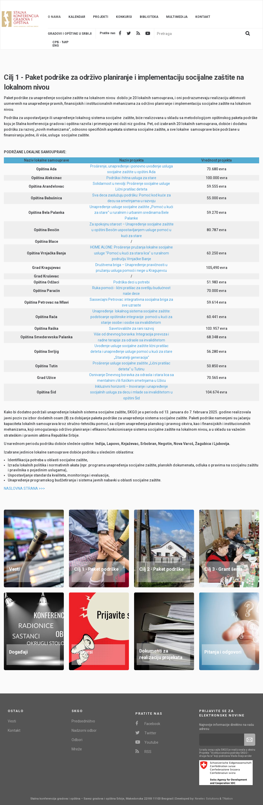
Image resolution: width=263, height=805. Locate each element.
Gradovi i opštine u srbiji (70, 33)
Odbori (77, 740)
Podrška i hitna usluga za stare (131, 178)
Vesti (12, 721)
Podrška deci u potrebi (131, 282)
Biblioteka (149, 17)
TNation (227, 798)
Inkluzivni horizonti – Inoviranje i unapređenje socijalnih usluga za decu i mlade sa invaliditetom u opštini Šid (131, 392)
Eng (55, 45)
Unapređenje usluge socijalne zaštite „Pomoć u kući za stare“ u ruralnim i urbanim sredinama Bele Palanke (131, 213)
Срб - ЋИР (60, 42)
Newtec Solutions (207, 798)
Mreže (77, 749)
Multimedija (177, 17)
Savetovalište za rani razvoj (131, 328)
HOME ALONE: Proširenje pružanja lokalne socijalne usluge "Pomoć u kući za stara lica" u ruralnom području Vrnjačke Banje (131, 253)
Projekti (100, 17)
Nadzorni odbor (84, 730)
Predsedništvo (83, 721)
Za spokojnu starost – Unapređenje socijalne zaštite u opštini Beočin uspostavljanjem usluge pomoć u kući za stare (131, 230)
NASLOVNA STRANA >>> (24, 488)
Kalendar (76, 17)
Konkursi (124, 17)
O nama (54, 17)
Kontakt (202, 17)
